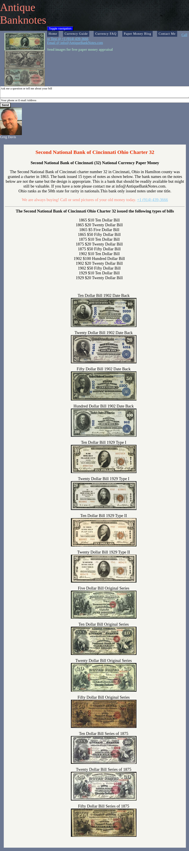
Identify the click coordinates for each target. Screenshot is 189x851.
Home (53, 33)
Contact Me (167, 33)
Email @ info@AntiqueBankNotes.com (75, 43)
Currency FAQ (105, 33)
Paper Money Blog (137, 33)
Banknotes (23, 20)
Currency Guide (76, 33)
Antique (17, 7)
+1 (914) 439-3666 (152, 199)
